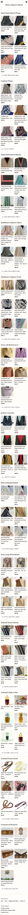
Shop (2, 901)
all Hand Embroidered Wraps (10, 75)
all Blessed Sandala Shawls (10, 548)
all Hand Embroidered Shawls (11, 217)
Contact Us (22, 901)
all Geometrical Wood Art (10, 888)
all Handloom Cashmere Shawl (11, 271)
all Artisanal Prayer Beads (10, 819)
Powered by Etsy (5, 912)
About (6, 901)
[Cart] (26, 2)
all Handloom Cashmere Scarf (11, 339)
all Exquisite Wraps (8, 149)
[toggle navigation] (2, 2)
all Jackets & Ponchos (9, 477)
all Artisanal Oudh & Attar (10, 752)
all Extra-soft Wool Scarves (11, 407)
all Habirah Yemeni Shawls (10, 686)
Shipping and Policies (14, 901)
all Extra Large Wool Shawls (11, 616)
